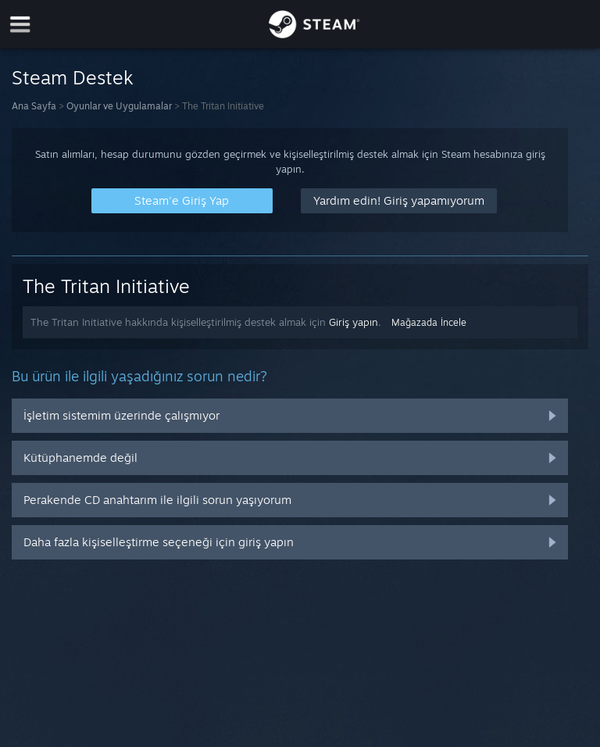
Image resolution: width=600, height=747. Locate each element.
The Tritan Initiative (106, 286)
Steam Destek (73, 77)
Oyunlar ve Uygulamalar (119, 106)
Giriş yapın (353, 322)
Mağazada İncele (428, 322)
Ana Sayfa (34, 106)
